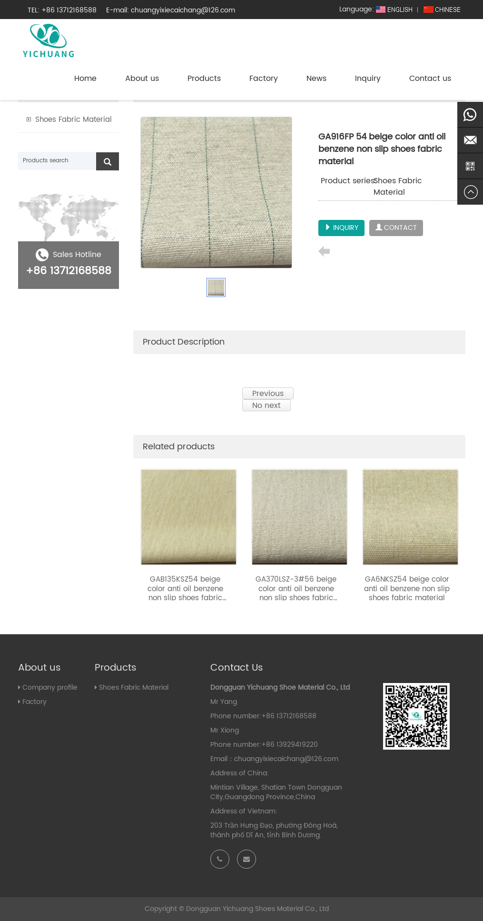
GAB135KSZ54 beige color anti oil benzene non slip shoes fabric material (185, 594)
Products (204, 78)
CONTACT (396, 227)
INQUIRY (341, 227)
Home (85, 78)
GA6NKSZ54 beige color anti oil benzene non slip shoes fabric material (407, 589)
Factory (263, 78)
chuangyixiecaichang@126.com (286, 758)
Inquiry (368, 78)
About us (142, 78)
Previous (268, 393)
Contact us (430, 78)
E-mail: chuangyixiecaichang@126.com (170, 10)
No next (266, 405)
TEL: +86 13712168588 (62, 10)
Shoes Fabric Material (398, 186)
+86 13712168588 (68, 271)
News (316, 78)
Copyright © (164, 908)
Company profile (50, 687)
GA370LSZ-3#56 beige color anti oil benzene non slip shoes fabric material (296, 594)
